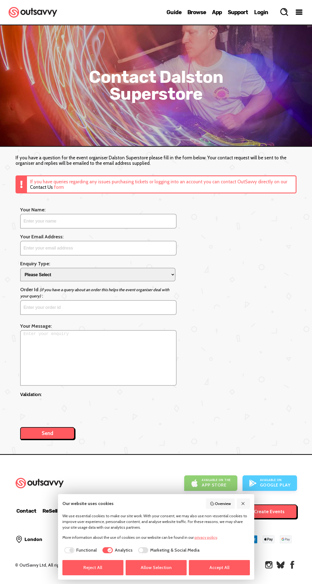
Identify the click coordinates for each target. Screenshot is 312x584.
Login (261, 12)
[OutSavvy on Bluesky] (280, 565)
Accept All (219, 567)
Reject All (92, 567)
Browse (196, 12)
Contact (26, 511)
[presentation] (61, 409)
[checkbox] (79, 550)
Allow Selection (156, 567)
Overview (220, 503)
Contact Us (41, 187)
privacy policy (206, 537)
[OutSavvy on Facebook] (292, 565)
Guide (173, 12)
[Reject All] (243, 503)
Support (238, 12)
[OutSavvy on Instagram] (269, 565)
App (217, 12)
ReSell (50, 511)
